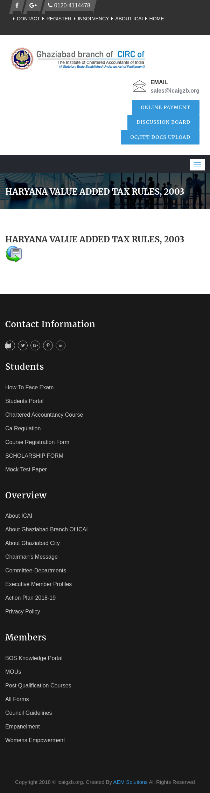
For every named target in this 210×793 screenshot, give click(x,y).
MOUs (13, 672)
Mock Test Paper (26, 469)
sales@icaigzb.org (175, 91)
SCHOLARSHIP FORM (34, 456)
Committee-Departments (35, 570)
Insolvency (90, 18)
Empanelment (22, 727)
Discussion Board (163, 122)
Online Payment (166, 107)
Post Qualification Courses (38, 685)
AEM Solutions (130, 782)
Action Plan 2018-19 (30, 598)
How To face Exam (29, 387)
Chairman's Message (31, 557)
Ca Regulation (23, 428)
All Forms (17, 699)
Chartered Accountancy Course (44, 415)
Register (56, 18)
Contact (25, 18)
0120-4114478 (69, 5)
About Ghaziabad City (32, 543)
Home (153, 18)
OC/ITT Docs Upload (160, 137)
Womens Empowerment (35, 740)
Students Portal (24, 401)
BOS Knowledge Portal (34, 658)
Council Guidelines (28, 713)
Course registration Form (37, 442)
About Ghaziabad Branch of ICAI (46, 529)
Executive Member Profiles (38, 584)
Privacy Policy (22, 611)
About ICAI (126, 18)
